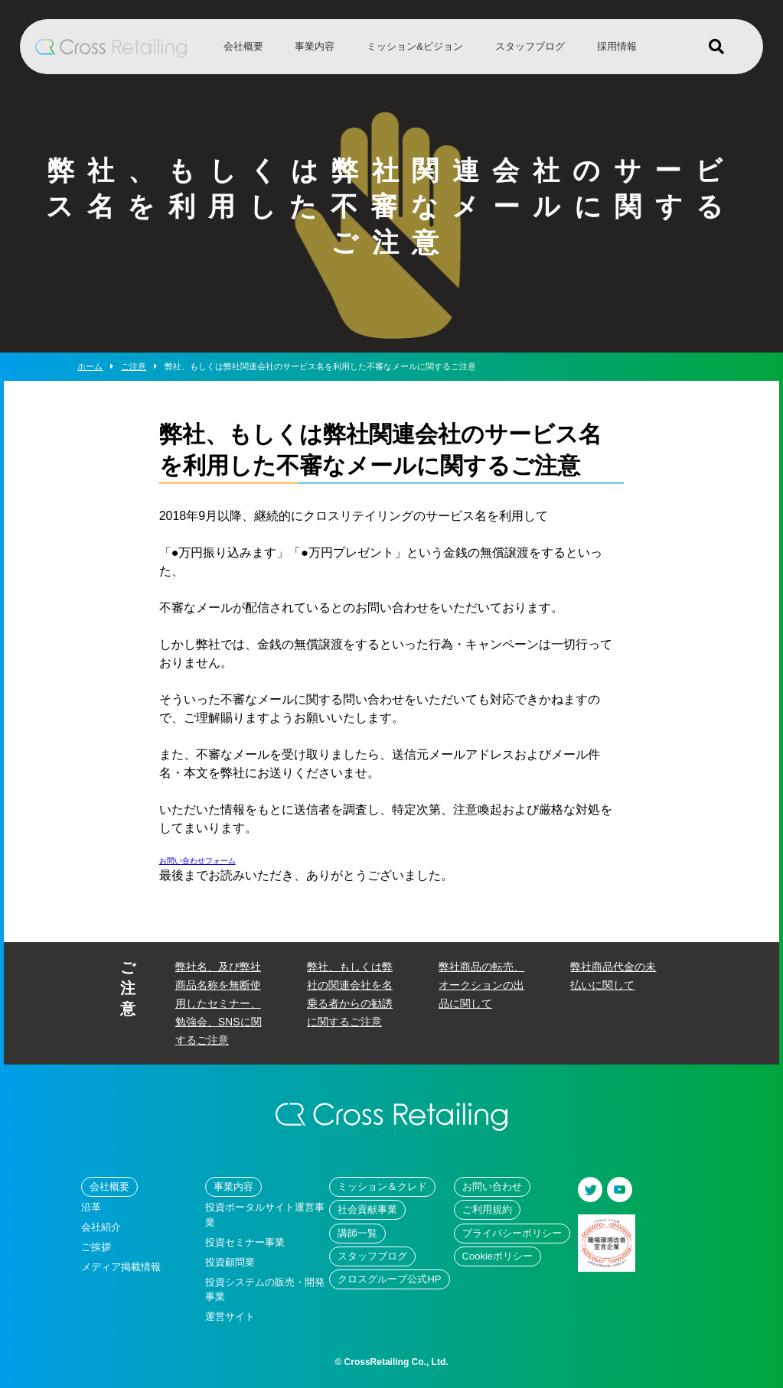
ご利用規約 (487, 1209)
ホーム (90, 366)
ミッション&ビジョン (415, 46)
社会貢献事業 (367, 1209)
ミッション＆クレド (382, 1186)
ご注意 (139, 366)
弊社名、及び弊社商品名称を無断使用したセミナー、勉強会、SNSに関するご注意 (218, 1003)
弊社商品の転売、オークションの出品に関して (481, 985)
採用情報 (617, 46)
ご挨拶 (96, 1247)
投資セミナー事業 (245, 1242)
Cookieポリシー (497, 1256)
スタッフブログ (530, 46)
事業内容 (314, 46)
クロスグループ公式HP (389, 1279)
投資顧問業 (230, 1262)
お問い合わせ (492, 1186)
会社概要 (243, 46)
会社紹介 (101, 1227)
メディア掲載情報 (121, 1267)
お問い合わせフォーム (197, 861)
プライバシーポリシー (512, 1233)
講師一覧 (357, 1233)
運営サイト (230, 1316)
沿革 (91, 1207)
